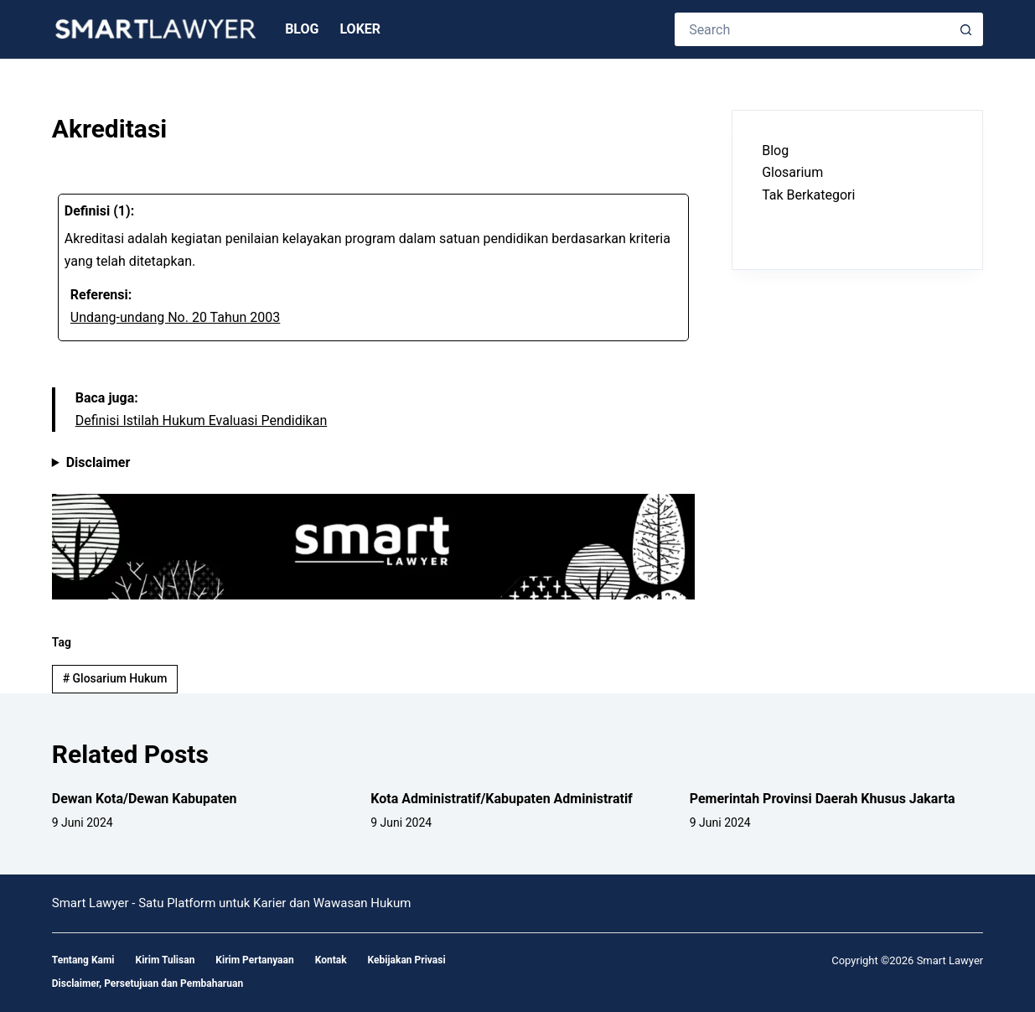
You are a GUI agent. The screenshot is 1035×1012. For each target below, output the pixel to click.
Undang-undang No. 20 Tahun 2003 (175, 317)
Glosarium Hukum (115, 678)
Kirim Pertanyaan (254, 960)
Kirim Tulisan (165, 960)
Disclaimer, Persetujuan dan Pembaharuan (147, 983)
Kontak (331, 960)
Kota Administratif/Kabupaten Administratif (501, 799)
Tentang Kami (83, 960)
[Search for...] (812, 29)
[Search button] (966, 29)
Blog (301, 29)
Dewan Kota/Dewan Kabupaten (144, 799)
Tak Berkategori (808, 195)
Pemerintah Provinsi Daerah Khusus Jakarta (822, 799)
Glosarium (792, 172)
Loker (359, 29)
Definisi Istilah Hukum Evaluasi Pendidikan (201, 420)
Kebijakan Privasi (407, 960)
